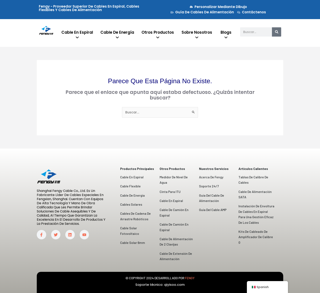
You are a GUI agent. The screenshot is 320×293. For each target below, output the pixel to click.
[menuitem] (77, 35)
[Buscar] (276, 32)
